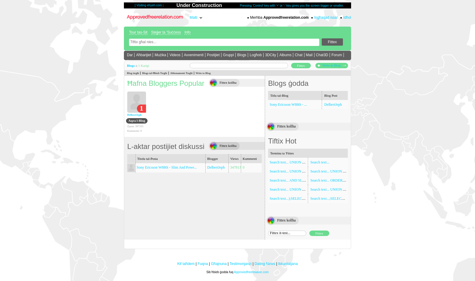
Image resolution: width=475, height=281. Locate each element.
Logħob (256, 55)
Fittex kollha (228, 82)
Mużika (160, 55)
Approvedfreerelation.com (251, 272)
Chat (298, 55)
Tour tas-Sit (138, 32)
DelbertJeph (134, 114)
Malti (193, 17)
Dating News (264, 264)
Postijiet (213, 55)
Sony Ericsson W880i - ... (288, 104)
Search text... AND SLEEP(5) (291, 180)
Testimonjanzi (241, 264)
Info (187, 32)
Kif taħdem (185, 264)
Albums (285, 55)
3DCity (270, 55)
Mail (309, 55)
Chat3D (322, 55)
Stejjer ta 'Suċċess (166, 32)
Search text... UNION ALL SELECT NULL (342, 171)
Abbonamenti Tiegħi (181, 73)
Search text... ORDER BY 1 (331, 180)
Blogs (241, 55)
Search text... (320, 162)
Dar (130, 55)
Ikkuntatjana (288, 264)
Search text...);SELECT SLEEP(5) (295, 198)
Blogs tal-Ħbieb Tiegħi (154, 73)
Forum (336, 55)
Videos (174, 55)
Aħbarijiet (143, 55)
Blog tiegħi (133, 73)
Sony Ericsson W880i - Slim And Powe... (167, 167)
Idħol (347, 17)
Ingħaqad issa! (326, 17)
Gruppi (228, 55)
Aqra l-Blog (136, 120)
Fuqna (203, 264)
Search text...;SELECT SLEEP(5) (335, 198)
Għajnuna (219, 264)
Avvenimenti (194, 55)
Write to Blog (331, 65)
